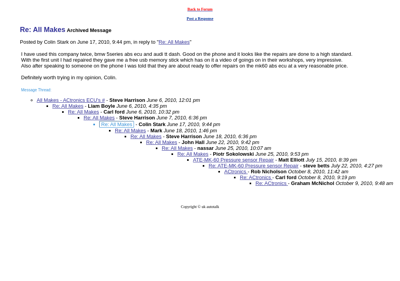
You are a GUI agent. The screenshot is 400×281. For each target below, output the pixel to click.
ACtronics (236, 171)
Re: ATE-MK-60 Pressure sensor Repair (253, 166)
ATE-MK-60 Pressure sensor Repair (233, 160)
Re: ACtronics (256, 177)
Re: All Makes (174, 42)
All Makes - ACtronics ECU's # (71, 100)
